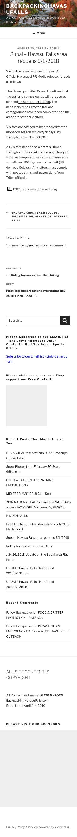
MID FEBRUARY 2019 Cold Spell (29, 494)
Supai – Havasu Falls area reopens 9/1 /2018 (37, 538)
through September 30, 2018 (27, 137)
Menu (38, 33)
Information (22, 216)
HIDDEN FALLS (17, 516)
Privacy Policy (15, 827)
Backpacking (22, 212)
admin (54, 48)
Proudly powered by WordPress (48, 827)
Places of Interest (51, 216)
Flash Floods (46, 212)
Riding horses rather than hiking (29, 546)
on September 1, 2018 (34, 102)
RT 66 (16, 220)
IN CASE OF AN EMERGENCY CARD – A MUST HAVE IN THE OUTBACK (37, 631)
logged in (31, 245)
